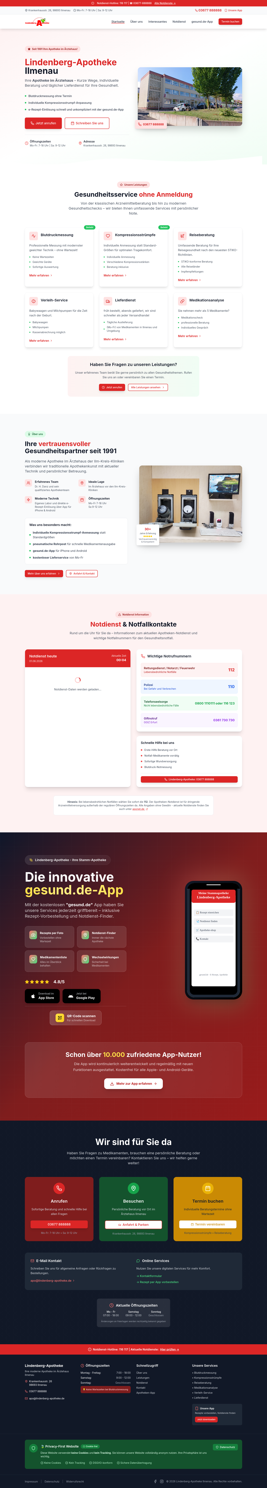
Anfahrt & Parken (133, 1225)
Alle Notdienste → (165, 3)
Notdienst (179, 21)
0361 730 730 (224, 720)
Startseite (117, 21)
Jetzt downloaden (206, 1419)
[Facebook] (155, 1481)
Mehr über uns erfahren (44, 573)
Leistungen (142, 1377)
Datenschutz (225, 1447)
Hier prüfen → (169, 1349)
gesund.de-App (202, 21)
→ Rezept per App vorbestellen (157, 1282)
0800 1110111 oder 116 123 (215, 703)
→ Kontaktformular (149, 1276)
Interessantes (157, 21)
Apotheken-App (145, 1392)
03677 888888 (153, 124)
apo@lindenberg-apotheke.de (53, 1280)
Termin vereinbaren (208, 1224)
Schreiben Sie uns (87, 123)
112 (231, 669)
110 (231, 686)
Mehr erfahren (41, 275)
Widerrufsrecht (75, 1481)
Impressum (31, 1481)
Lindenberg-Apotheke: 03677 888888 (189, 779)
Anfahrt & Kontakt (82, 573)
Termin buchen (230, 21)
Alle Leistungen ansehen (148, 387)
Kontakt (140, 1387)
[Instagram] (162, 1481)
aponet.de (140, 808)
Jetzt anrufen (43, 123)
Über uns (136, 21)
